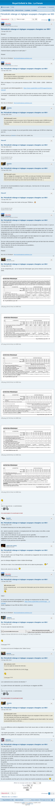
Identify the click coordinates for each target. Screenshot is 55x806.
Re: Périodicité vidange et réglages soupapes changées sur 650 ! (24, 68)
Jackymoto (8, 739)
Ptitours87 (3, 140)
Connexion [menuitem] (51, 7)
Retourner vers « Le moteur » (10, 796)
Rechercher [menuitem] (53, 10)
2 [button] (51, 19)
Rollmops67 (8, 25)
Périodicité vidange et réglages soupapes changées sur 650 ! (26, 29)
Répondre (4, 19)
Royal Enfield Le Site (8, 800)
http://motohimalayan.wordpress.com (23, 58)
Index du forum (19, 800)
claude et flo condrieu (11, 545)
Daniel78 (8, 518)
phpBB (22, 802)
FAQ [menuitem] (13, 7)
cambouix (9, 617)
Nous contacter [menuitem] (35, 800)
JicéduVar (9, 108)
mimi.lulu (9, 259)
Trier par (27, 785)
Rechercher (33, 19)
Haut (53, 59)
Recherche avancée (36, 19)
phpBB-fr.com (30, 803)
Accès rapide (6, 7)
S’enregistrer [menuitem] (43, 7)
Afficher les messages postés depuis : (27, 783)
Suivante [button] (53, 20)
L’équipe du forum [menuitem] (46, 800)
